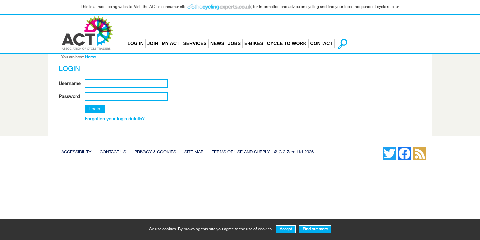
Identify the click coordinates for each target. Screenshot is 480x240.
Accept (286, 229)
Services (195, 43)
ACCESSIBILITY (76, 152)
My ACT (170, 43)
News (217, 43)
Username (70, 84)
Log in (136, 43)
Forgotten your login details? (115, 119)
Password (69, 97)
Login (94, 108)
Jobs (234, 43)
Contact (321, 43)
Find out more (315, 229)
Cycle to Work (287, 43)
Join (152, 43)
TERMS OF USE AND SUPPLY (241, 152)
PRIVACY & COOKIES (155, 152)
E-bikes (253, 43)
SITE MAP (193, 152)
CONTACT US (113, 152)
